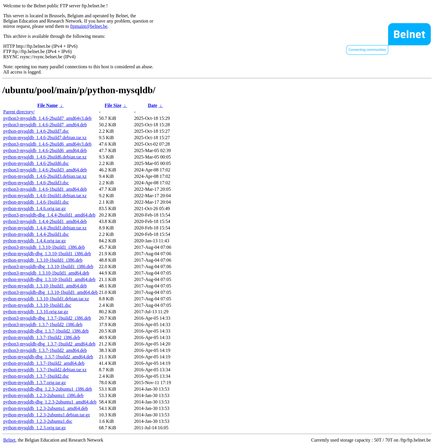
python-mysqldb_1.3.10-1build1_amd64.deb (45, 285)
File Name (47, 105)
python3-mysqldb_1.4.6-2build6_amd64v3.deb (47, 144)
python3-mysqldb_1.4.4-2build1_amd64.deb (45, 221)
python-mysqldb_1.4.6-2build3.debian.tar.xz (45, 176)
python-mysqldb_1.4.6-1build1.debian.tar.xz (45, 195)
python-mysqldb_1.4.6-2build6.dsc (36, 163)
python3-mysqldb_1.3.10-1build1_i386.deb (44, 247)
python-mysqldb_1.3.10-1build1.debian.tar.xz (46, 298)
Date (152, 105)
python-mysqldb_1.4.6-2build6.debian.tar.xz (45, 156)
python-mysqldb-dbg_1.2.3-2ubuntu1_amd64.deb (50, 401)
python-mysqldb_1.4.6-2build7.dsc (36, 131)
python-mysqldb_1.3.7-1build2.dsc (36, 376)
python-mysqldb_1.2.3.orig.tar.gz (34, 427)
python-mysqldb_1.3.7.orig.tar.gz (34, 382)
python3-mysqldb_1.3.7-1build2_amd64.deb (45, 350)
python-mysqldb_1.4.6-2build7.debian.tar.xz (45, 137)
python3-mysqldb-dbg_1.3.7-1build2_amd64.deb (49, 343)
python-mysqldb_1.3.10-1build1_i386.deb (43, 260)
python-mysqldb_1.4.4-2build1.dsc (36, 234)
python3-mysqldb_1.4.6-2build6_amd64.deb (45, 150)
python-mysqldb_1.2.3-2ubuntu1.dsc (37, 421)
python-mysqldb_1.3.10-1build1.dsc (37, 305)
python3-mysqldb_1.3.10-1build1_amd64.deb (46, 272)
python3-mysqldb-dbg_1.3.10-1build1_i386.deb (48, 266)
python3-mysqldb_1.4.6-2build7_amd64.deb (45, 124)
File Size (113, 105)
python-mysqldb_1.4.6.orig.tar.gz (34, 208)
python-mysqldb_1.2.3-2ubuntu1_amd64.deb (45, 408)
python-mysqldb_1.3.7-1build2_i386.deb (41, 337)
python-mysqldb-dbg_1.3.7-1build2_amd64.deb (48, 356)
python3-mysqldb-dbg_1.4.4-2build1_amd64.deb (49, 214)
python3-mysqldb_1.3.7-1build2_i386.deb (43, 324)
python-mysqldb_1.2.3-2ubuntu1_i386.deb (43, 395)
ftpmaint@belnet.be (88, 26)
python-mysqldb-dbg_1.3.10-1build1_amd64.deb (49, 279)
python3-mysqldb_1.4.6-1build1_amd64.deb (45, 189)
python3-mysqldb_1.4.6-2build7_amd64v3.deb (47, 118)
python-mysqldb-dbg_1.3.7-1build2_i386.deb (46, 330)
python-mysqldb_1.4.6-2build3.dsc (36, 182)
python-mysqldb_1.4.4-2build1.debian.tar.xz (45, 227)
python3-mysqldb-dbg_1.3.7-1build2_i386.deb (47, 318)
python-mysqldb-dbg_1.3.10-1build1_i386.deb (47, 253)
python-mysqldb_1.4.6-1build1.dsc (36, 202)
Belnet (9, 440)
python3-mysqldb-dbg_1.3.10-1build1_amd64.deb (50, 292)
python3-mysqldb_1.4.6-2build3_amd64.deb (45, 169)
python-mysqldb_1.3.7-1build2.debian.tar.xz (45, 369)
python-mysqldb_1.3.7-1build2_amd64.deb (44, 363)
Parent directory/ (19, 111)
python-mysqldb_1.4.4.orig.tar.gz (34, 240)
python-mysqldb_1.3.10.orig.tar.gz (35, 311)
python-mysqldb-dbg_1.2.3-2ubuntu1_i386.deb (47, 389)
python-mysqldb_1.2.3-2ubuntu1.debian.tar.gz (46, 414)
